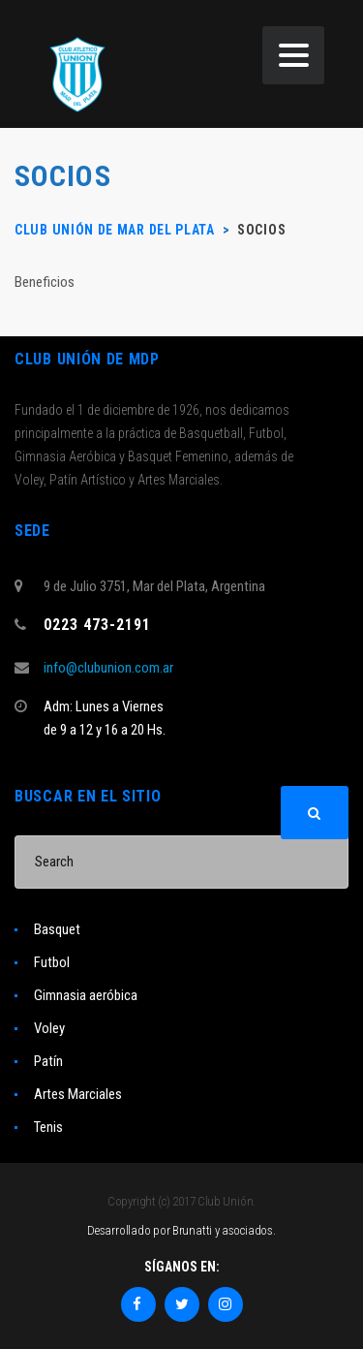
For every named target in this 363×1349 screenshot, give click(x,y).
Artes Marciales (78, 1094)
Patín (48, 1061)
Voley (49, 1028)
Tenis (48, 1127)
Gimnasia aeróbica (85, 995)
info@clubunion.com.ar (108, 667)
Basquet (57, 929)
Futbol (52, 962)
